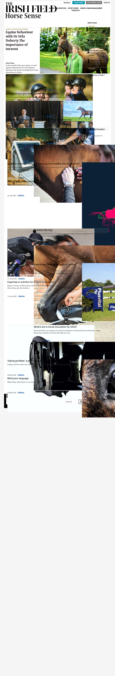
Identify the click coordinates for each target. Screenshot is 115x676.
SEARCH (67, 3)
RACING (52, 8)
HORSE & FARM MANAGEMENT (91, 8)
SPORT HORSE (73, 8)
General (50, 90)
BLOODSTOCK (61, 8)
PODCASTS (76, 10)
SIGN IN (107, 3)
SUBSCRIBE (78, 3)
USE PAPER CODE (94, 3)
